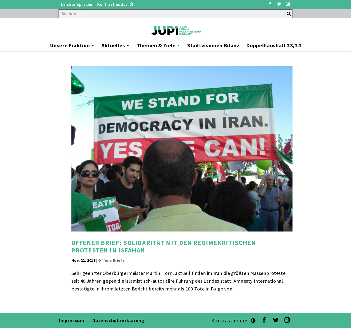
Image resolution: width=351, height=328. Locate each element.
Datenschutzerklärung (119, 320)
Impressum (71, 320)
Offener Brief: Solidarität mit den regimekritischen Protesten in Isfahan (163, 246)
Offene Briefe (111, 260)
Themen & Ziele (156, 46)
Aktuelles (113, 46)
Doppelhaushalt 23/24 (273, 46)
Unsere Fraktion (70, 46)
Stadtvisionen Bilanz (213, 46)
